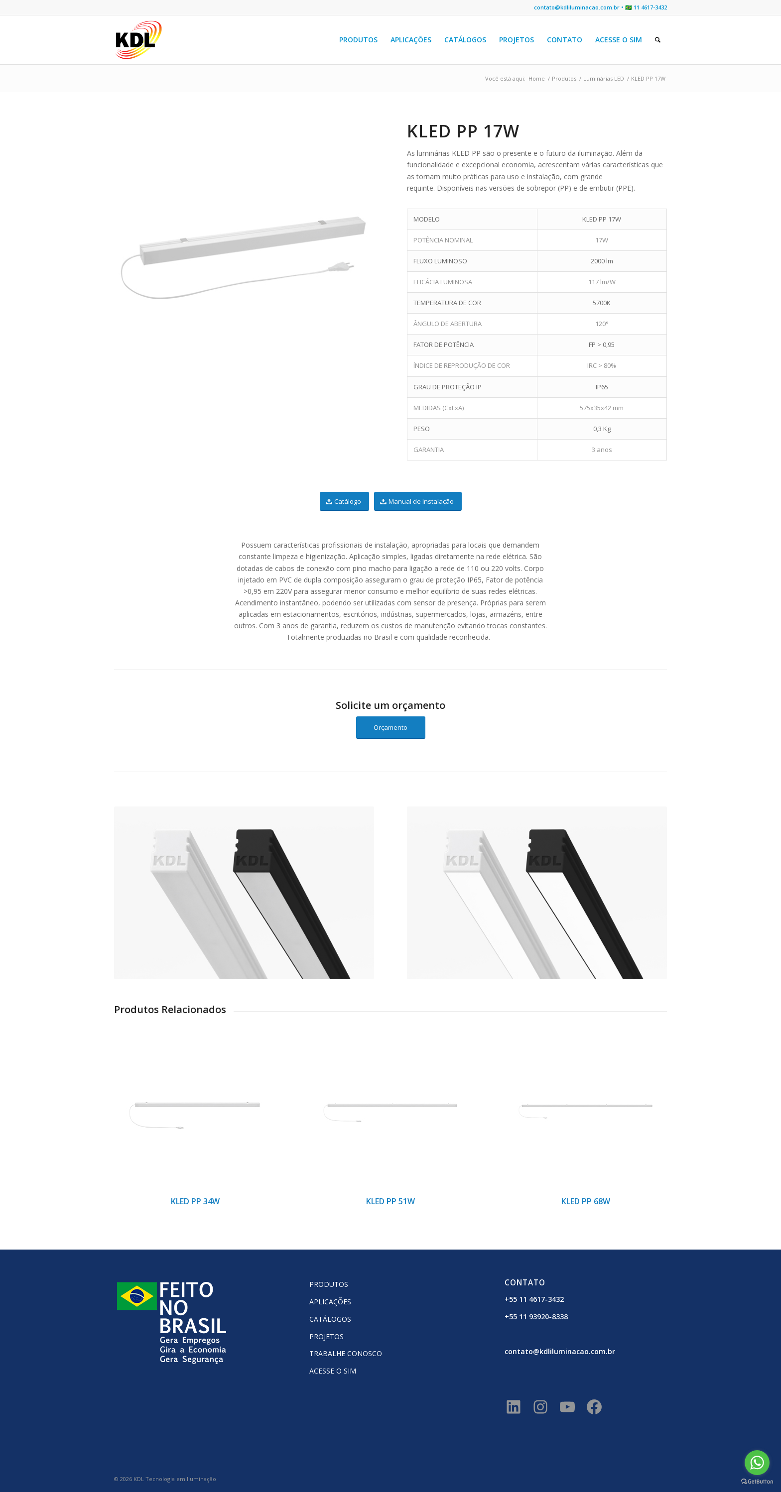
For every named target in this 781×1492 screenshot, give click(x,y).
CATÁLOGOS (330, 1319)
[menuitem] (358, 39)
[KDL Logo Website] (138, 39)
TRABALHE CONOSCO (345, 1353)
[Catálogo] (344, 501)
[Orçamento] (390, 727)
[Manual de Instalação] (418, 501)
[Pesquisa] (658, 39)
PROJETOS (326, 1336)
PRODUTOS (328, 1284)
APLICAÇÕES (330, 1301)
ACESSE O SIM (332, 1371)
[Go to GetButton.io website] (757, 1482)
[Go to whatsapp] (757, 1462)
